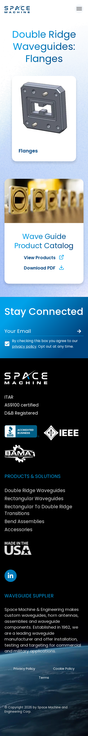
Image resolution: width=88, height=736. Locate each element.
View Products (44, 257)
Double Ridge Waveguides (35, 490)
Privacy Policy (24, 668)
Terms (44, 677)
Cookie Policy (63, 668)
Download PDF (44, 268)
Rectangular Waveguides (34, 498)
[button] (79, 8)
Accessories (18, 529)
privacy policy (24, 346)
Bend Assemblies (24, 521)
